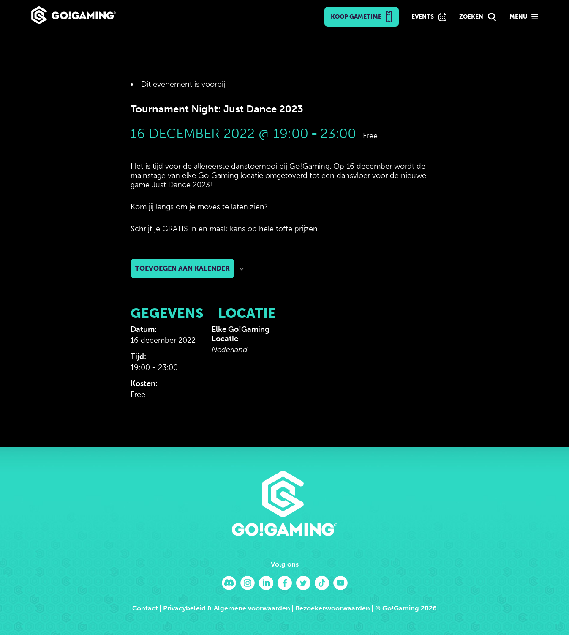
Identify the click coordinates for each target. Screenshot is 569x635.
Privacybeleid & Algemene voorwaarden (226, 608)
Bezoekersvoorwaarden (332, 608)
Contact (145, 608)
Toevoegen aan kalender (182, 268)
